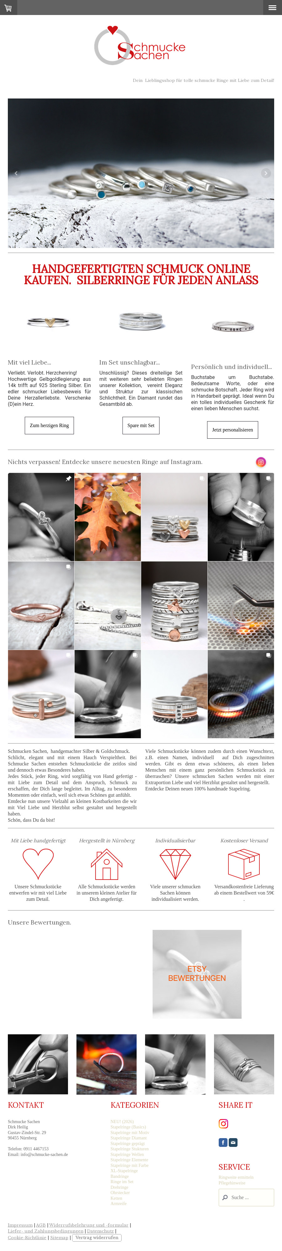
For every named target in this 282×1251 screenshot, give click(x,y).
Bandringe (120, 1176)
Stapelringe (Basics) (128, 1127)
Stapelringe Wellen (127, 1154)
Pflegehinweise (232, 1183)
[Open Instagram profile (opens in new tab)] (261, 462)
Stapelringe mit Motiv (130, 1132)
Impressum (20, 1225)
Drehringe (119, 1187)
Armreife (119, 1203)
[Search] (246, 1197)
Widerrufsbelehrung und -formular (88, 1225)
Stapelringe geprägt (128, 1143)
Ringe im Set (122, 1181)
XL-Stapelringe (124, 1170)
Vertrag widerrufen (97, 1237)
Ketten (116, 1198)
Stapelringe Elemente (129, 1160)
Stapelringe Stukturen (130, 1149)
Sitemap (59, 1237)
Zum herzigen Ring (49, 425)
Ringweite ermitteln (236, 1177)
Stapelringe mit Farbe (130, 1165)
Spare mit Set (141, 425)
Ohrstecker (120, 1192)
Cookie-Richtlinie (27, 1237)
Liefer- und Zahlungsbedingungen (45, 1231)
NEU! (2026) (122, 1121)
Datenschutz (100, 1231)
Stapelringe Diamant (129, 1138)
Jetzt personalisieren (232, 429)
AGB (41, 1225)
